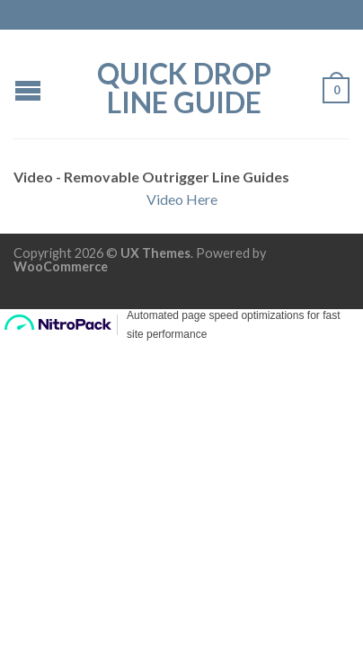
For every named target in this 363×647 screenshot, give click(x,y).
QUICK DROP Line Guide (184, 86)
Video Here (181, 199)
